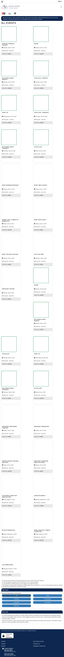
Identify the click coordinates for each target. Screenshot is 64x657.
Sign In (60, 1)
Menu (4, 1)
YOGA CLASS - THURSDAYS (41, 112)
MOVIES (3, 646)
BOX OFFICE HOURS (38, 641)
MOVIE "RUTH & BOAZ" (40, 219)
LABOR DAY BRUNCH (39, 495)
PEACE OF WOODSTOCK (8, 530)
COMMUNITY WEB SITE (39, 646)
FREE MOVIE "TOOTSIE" (8, 288)
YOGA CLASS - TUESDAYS (41, 78)
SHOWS (3, 641)
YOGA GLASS (5, 353)
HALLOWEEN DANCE (7, 564)
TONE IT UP (5, 112)
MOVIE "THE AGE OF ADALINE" (10, 254)
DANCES (3, 643)
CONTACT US (36, 643)
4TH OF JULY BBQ (39, 254)
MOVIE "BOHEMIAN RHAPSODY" (10, 185)
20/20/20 (36, 43)
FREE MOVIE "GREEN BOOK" (41, 426)
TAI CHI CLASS (38, 147)
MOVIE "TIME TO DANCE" (40, 185)
